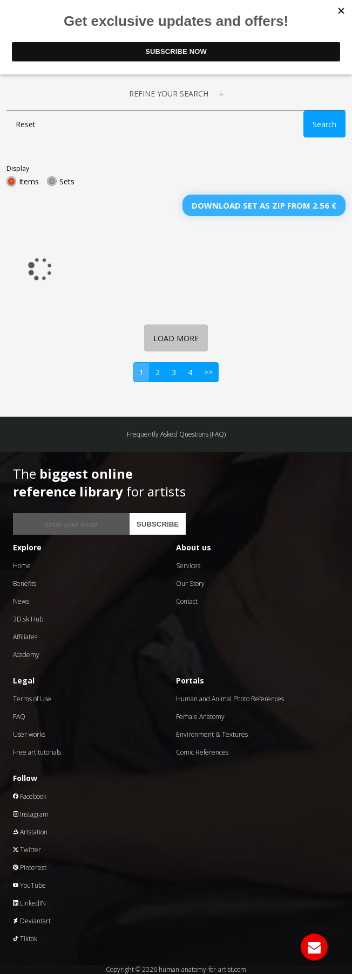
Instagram (31, 814)
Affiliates (25, 636)
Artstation (30, 832)
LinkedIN (29, 903)
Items (29, 181)
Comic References (202, 752)
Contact (187, 601)
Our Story (190, 583)
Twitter (27, 849)
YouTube (29, 885)
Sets (67, 181)
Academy (26, 654)
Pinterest (29, 867)
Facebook (29, 796)
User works (29, 734)
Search (324, 124)
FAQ (19, 716)
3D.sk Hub (28, 619)
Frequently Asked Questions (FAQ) (176, 434)
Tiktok (25, 938)
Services (188, 565)
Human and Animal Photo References (230, 698)
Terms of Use (32, 698)
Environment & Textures (212, 734)
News (21, 601)
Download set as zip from (264, 205)
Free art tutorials (37, 752)
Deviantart (32, 920)
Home (22, 565)
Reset (26, 124)
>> (208, 372)
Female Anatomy (200, 716)
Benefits (24, 583)
